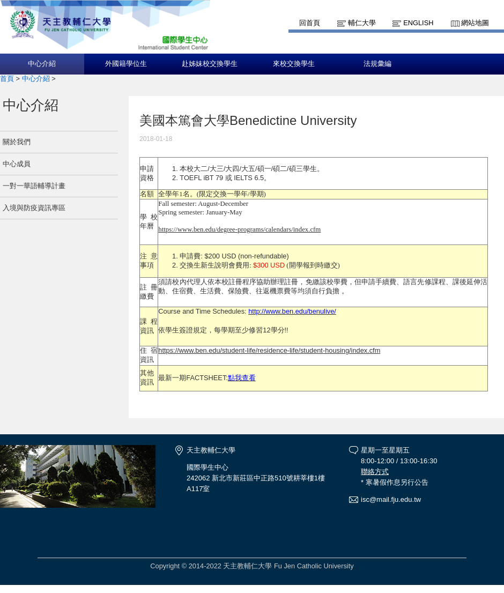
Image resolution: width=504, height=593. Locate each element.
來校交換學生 (294, 64)
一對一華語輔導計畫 (34, 186)
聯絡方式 (375, 472)
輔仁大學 (362, 23)
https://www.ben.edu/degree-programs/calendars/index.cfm (239, 229)
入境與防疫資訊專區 (34, 208)
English (418, 23)
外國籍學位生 (126, 64)
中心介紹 (42, 64)
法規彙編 (377, 64)
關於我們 (17, 142)
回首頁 (309, 23)
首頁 (7, 79)
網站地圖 (475, 23)
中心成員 (17, 164)
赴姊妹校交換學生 (210, 64)
